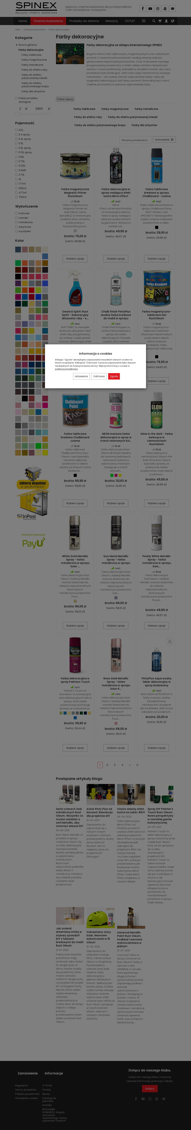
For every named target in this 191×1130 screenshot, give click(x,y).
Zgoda (114, 376)
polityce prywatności (66, 369)
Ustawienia (81, 376)
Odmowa (99, 376)
